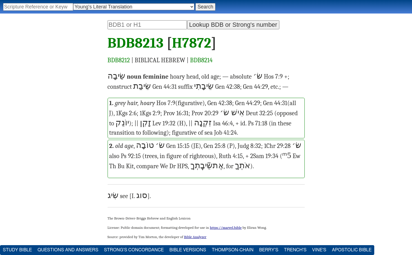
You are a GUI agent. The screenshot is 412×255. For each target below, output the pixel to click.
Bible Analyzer (195, 237)
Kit (130, 166)
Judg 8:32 (249, 146)
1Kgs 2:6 (126, 113)
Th (112, 166)
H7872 (191, 43)
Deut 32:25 (259, 113)
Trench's (295, 250)
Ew (296, 156)
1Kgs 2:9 (150, 113)
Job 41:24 (225, 132)
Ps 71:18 (257, 123)
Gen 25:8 (214, 146)
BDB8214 (201, 60)
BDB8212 (119, 60)
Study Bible (17, 250)
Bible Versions (187, 250)
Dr (172, 166)
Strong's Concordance (134, 250)
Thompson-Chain (232, 250)
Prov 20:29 (205, 113)
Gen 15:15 (178, 146)
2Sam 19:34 (264, 156)
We (164, 166)
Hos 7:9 (273, 76)
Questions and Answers (67, 250)
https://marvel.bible (226, 227)
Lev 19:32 (163, 123)
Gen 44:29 (255, 86)
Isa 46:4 (223, 123)
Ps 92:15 (131, 156)
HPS (182, 166)
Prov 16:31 (175, 113)
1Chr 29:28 (277, 146)
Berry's (268, 250)
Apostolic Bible (352, 250)
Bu (120, 166)
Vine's (319, 250)
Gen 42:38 (227, 86)
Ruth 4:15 (231, 156)
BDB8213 (136, 43)
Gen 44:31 (165, 86)
